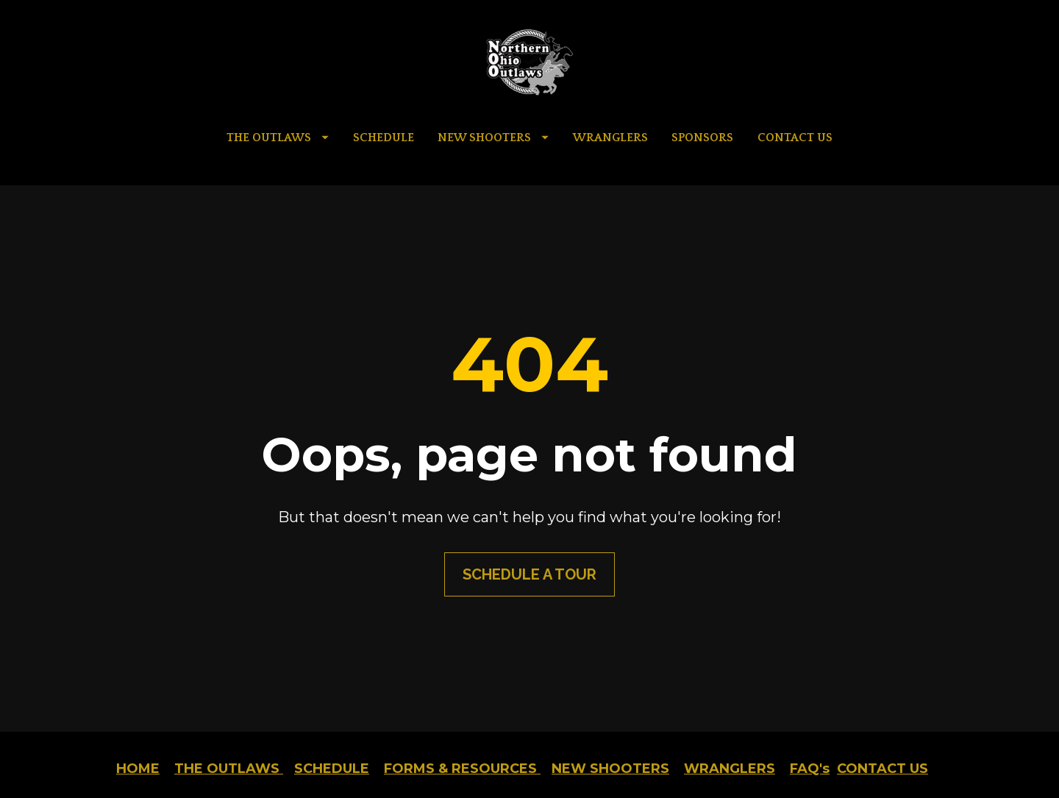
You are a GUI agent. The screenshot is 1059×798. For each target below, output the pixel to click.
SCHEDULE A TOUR (529, 554)
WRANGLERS (610, 137)
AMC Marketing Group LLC (646, 762)
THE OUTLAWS (278, 137)
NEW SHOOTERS (493, 137)
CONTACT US (794, 137)
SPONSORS (702, 137)
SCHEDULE (383, 137)
